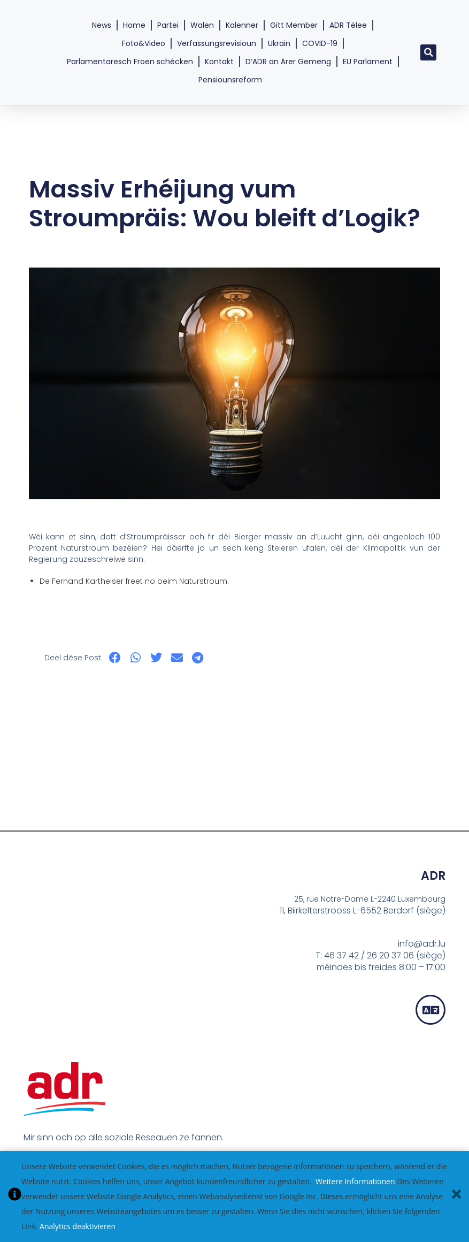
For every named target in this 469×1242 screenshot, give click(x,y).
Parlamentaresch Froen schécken (130, 61)
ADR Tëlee (348, 25)
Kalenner (242, 25)
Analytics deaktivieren (78, 1226)
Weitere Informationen (355, 1181)
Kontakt (219, 61)
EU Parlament (368, 61)
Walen (202, 25)
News (101, 25)
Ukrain (279, 43)
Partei (168, 25)
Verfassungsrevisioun (216, 43)
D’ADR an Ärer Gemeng (288, 61)
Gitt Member (294, 25)
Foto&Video (143, 43)
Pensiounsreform (230, 79)
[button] (428, 52)
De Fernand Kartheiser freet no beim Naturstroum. (134, 581)
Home (134, 25)
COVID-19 (319, 43)
